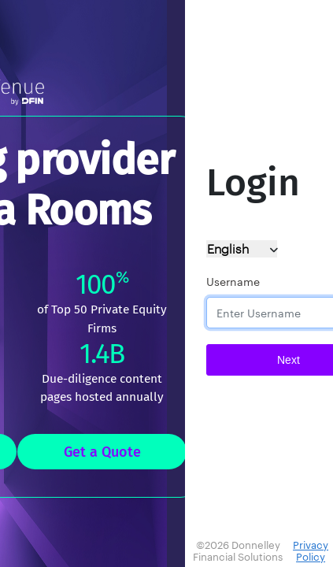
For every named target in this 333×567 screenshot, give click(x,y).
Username (233, 282)
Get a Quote (102, 452)
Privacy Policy (310, 551)
